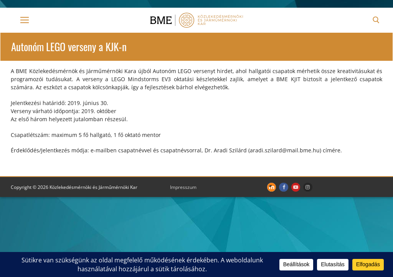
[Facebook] (283, 187)
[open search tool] (376, 20)
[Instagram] (307, 187)
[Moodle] (271, 187)
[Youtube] (295, 187)
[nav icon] (24, 20)
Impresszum (183, 187)
